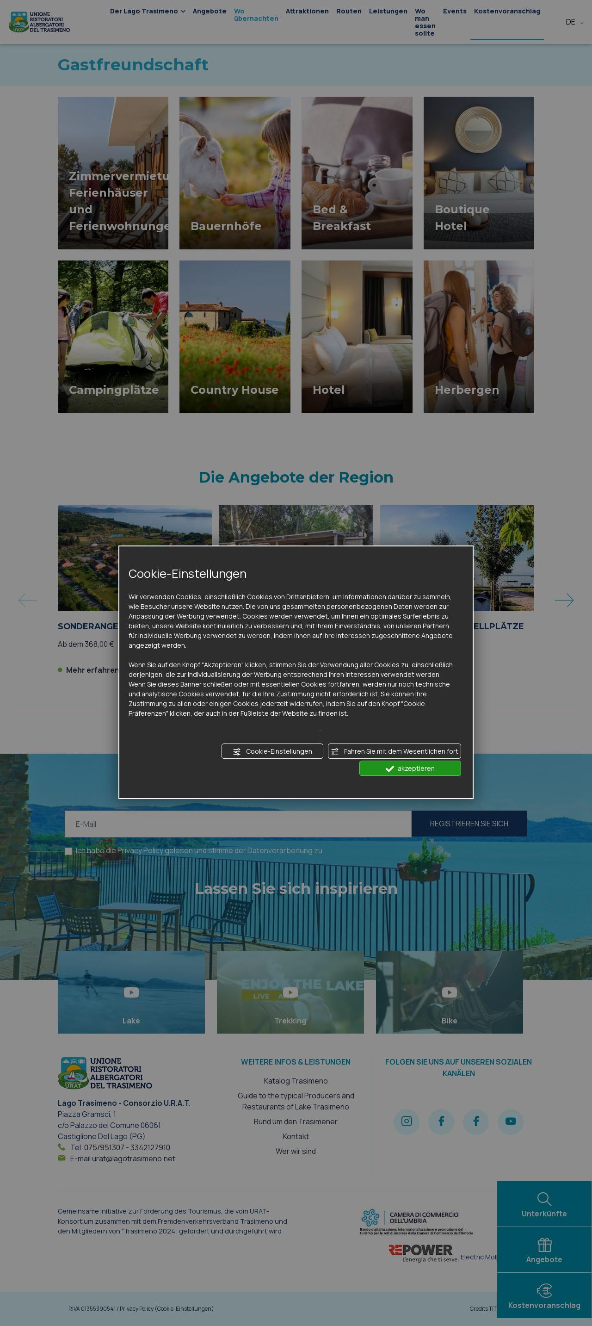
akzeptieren (410, 768)
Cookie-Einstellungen (272, 751)
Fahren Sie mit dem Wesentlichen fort (394, 751)
